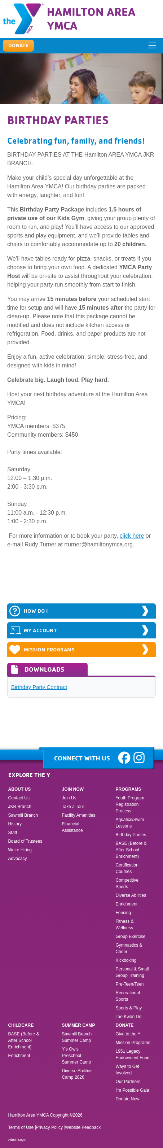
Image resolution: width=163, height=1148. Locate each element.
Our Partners (127, 1081)
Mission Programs (42, 649)
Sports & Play (129, 1007)
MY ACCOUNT (33, 630)
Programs (128, 789)
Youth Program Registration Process (129, 804)
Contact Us (19, 797)
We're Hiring (20, 849)
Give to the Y (127, 1033)
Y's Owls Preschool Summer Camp (76, 1056)
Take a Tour (73, 806)
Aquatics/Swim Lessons (129, 823)
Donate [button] (18, 45)
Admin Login (17, 1140)
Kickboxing (125, 960)
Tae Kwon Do (128, 1016)
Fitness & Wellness (124, 924)
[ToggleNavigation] (152, 46)
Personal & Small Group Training (132, 972)
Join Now (73, 789)
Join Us (69, 797)
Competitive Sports (126, 883)
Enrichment (126, 904)
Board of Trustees (25, 841)
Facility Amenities (79, 815)
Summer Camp (78, 1025)
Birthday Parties (130, 834)
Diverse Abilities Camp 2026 (77, 1074)
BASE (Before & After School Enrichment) (130, 850)
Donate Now (127, 1098)
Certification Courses (126, 868)
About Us (19, 789)
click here (132, 536)
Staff (12, 832)
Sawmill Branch (23, 815)
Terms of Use (21, 1127)
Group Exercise (130, 936)
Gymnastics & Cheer (128, 948)
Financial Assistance (72, 827)
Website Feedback (83, 1127)
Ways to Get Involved (127, 1069)
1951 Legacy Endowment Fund (132, 1054)
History (15, 823)
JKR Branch (19, 806)
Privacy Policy (49, 1127)
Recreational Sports (127, 996)
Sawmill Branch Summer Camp (77, 1037)
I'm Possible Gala (132, 1090)
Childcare (21, 1025)
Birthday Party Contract (39, 687)
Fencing (123, 912)
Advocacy (17, 858)
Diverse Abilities (130, 895)
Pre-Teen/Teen (129, 984)
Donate (124, 1025)
